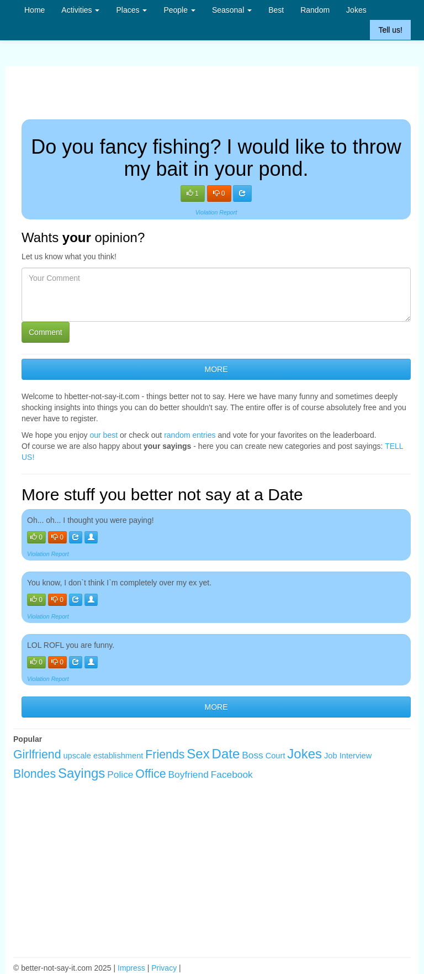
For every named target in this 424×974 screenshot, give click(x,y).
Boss (252, 755)
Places (131, 10)
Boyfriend (188, 774)
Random (315, 10)
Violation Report (216, 212)
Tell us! (390, 29)
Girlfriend (37, 754)
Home (34, 10)
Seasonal (232, 10)
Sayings (81, 773)
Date (226, 753)
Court (275, 755)
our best (104, 435)
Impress (131, 967)
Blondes (34, 774)
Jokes (356, 10)
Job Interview (348, 755)
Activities (80, 10)
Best (276, 10)
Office (150, 774)
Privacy (164, 967)
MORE (216, 369)
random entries (189, 435)
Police (120, 774)
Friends (164, 754)
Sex (198, 753)
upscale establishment (103, 755)
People (179, 10)
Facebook (232, 774)
